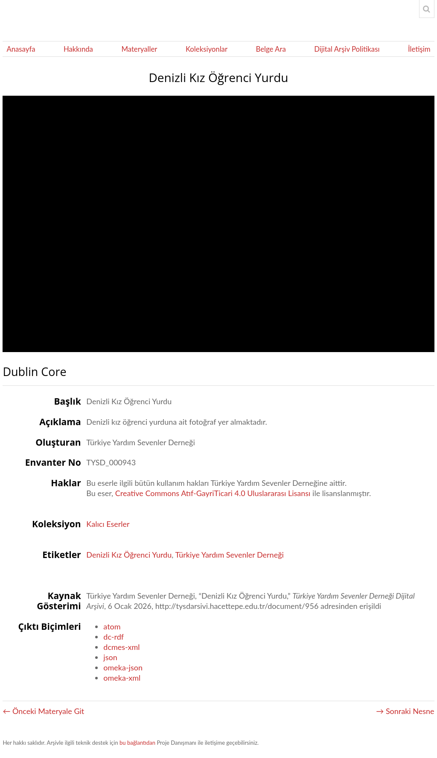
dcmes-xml (121, 647)
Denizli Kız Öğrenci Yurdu (129, 554)
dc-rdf (113, 636)
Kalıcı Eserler (107, 524)
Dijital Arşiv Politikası (346, 48)
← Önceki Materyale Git (43, 711)
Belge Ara (271, 48)
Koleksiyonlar (206, 48)
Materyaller (139, 48)
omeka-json (123, 667)
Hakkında (78, 48)
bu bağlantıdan (137, 742)
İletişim (419, 48)
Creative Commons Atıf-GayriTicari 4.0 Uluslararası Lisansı (213, 493)
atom (111, 626)
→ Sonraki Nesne (405, 711)
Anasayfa (20, 48)
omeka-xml (121, 677)
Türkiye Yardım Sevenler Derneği (229, 554)
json (110, 657)
